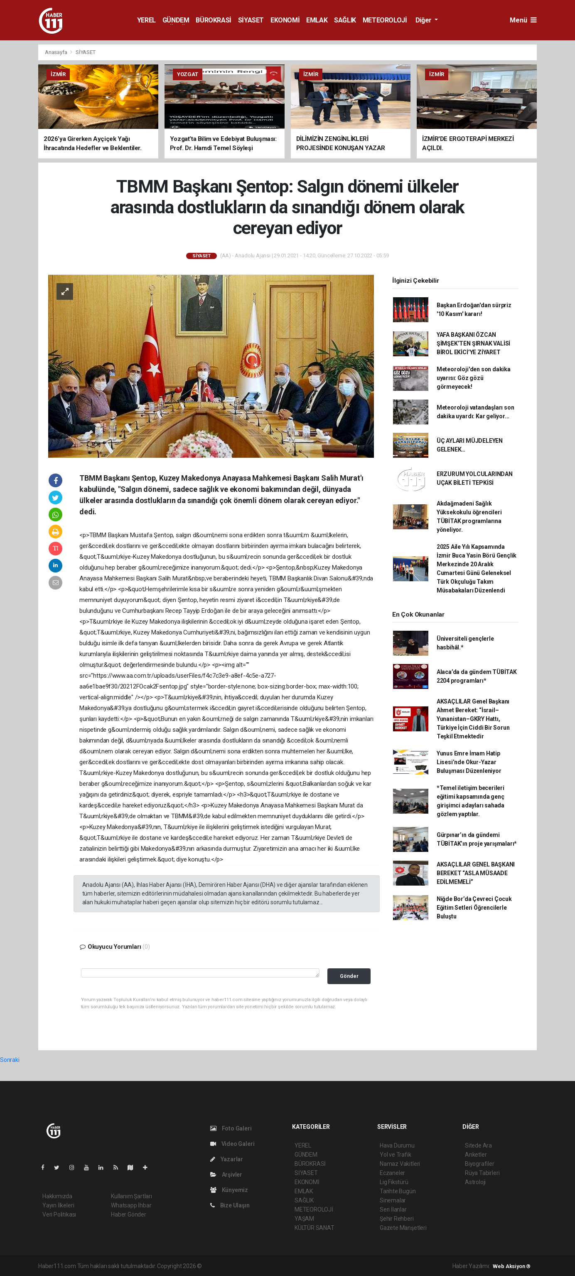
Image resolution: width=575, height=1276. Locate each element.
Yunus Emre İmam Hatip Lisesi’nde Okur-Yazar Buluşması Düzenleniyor (469, 762)
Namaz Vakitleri (400, 1163)
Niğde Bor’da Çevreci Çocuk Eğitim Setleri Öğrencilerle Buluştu (474, 908)
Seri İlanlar (393, 1209)
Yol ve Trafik (395, 1154)
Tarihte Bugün (398, 1191)
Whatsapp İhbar (131, 1205)
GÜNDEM (175, 20)
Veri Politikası (59, 1214)
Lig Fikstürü (394, 1182)
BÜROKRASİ (213, 20)
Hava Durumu (397, 1145)
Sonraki (10, 1059)
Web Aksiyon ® (512, 1266)
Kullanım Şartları (131, 1196)
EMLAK (316, 20)
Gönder (349, 976)
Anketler (476, 1154)
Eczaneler (392, 1173)
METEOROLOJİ (385, 20)
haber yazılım (322, 1266)
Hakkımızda (57, 1196)
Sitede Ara (478, 1145)
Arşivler (226, 1174)
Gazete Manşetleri (403, 1227)
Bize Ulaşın (230, 1205)
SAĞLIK (345, 20)
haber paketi (256, 1266)
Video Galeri (232, 1143)
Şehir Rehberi (397, 1218)
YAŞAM (304, 1218)
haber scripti (289, 1266)
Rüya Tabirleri (482, 1173)
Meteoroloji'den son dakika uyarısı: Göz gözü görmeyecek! (474, 378)
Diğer (424, 20)
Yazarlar (226, 1159)
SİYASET (251, 20)
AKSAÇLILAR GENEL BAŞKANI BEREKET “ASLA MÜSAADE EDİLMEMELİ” (476, 873)
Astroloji (475, 1182)
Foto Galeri (231, 1128)
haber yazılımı (220, 1266)
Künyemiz (229, 1190)
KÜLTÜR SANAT (314, 1227)
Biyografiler (479, 1163)
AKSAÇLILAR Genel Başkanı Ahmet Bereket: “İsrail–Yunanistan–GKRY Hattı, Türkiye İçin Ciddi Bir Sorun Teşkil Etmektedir (473, 719)
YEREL (146, 20)
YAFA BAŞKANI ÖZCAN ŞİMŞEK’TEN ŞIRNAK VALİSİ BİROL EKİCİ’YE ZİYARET (473, 343)
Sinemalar (393, 1200)
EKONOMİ (285, 20)
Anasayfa (56, 52)
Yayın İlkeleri (58, 1205)
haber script (356, 1266)
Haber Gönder (128, 1214)
